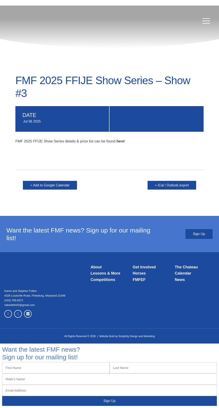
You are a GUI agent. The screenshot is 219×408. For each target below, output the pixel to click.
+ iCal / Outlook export (172, 185)
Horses (139, 273)
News (180, 280)
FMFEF (139, 280)
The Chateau (186, 267)
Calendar (183, 273)
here (120, 141)
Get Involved (144, 267)
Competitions (103, 280)
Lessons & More (105, 273)
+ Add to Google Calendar (50, 185)
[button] (206, 21)
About (96, 267)
